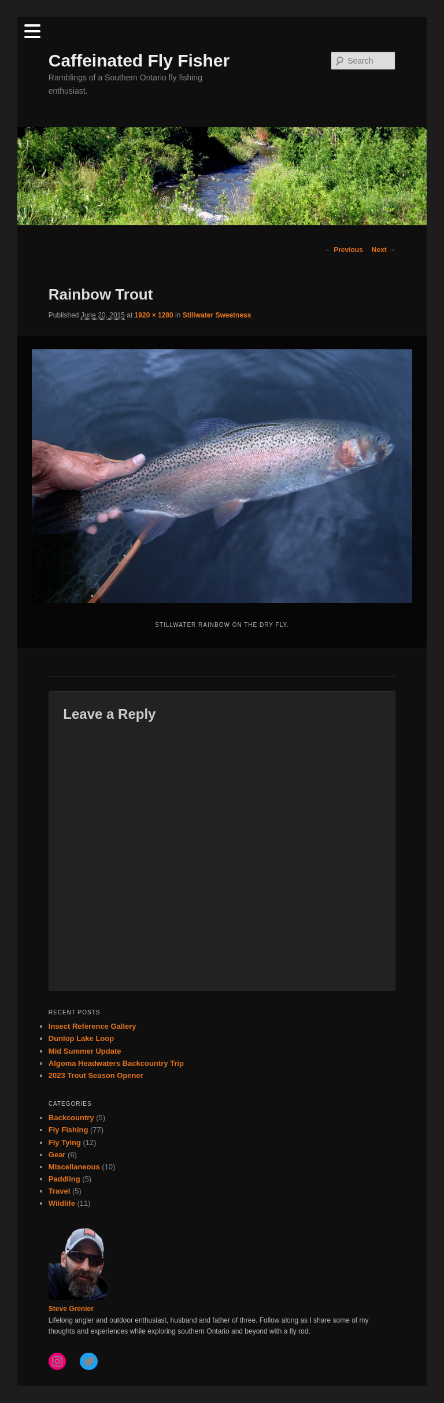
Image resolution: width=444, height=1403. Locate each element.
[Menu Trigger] (32, 30)
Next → (383, 250)
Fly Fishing (68, 1129)
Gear (57, 1154)
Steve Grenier (71, 1309)
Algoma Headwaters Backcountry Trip (116, 1063)
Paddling (64, 1179)
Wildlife (62, 1203)
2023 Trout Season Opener (96, 1075)
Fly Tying (65, 1142)
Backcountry (71, 1117)
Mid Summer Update (85, 1051)
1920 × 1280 (154, 315)
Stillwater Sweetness (217, 315)
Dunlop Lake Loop (81, 1038)
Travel (60, 1191)
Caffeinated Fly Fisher (139, 60)
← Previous (344, 250)
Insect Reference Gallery (92, 1026)
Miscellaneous (74, 1166)
